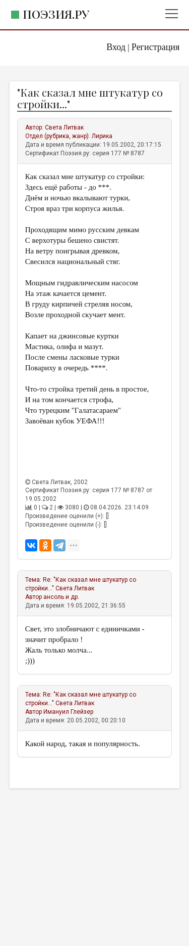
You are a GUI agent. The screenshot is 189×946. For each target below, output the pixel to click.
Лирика (102, 136)
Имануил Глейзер (68, 711)
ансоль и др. (61, 596)
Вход (115, 47)
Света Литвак (64, 127)
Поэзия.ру (56, 14)
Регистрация (155, 47)
